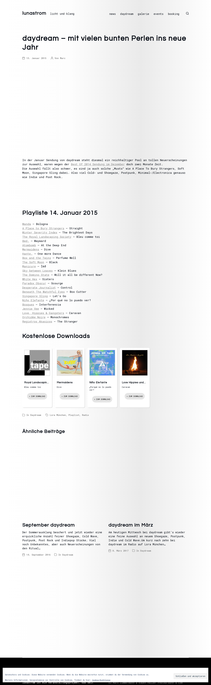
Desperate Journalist (39, 287)
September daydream (48, 525)
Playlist (74, 414)
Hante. (27, 253)
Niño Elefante (33, 300)
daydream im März (130, 525)
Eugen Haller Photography (156, 682)
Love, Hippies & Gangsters (43, 313)
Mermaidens (30, 249)
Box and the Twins (36, 258)
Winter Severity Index (39, 232)
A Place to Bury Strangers (43, 228)
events (158, 13)
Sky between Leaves (37, 270)
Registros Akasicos (37, 321)
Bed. (25, 241)
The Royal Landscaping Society (46, 237)
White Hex (29, 279)
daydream (126, 13)
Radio (85, 414)
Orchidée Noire (33, 317)
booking (173, 13)
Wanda (26, 224)
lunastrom (34, 13)
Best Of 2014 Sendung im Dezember (98, 164)
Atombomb (29, 245)
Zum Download (38, 396)
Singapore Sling (35, 296)
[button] (187, 13)
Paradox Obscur (34, 283)
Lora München (58, 414)
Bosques (28, 304)
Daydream (35, 414)
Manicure (29, 266)
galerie (143, 13)
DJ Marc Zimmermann (121, 682)
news (112, 13)
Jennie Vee (30, 308)
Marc (62, 58)
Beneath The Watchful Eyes (43, 292)
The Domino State (35, 275)
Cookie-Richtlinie (101, 680)
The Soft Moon (33, 262)
